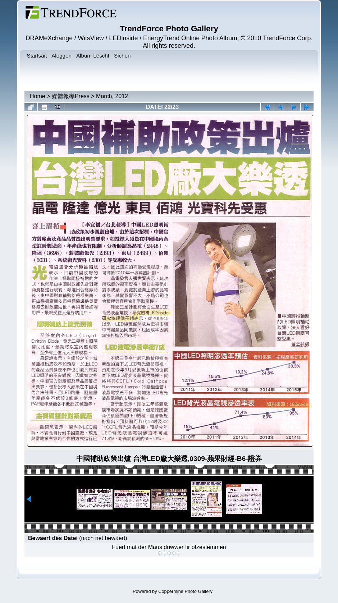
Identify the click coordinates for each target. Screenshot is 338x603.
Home (37, 96)
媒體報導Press (71, 96)
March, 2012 (112, 96)
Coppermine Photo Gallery (185, 591)
